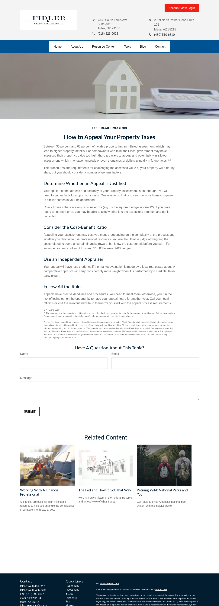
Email (115, 353)
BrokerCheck (161, 589)
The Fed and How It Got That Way (105, 490)
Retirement (72, 585)
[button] (57, 46)
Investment (72, 589)
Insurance (71, 597)
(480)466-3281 (37, 586)
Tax (68, 601)
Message (26, 377)
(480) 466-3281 (37, 590)
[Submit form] (30, 411)
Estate (69, 593)
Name (24, 353)
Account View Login (182, 8)
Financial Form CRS (109, 583)
